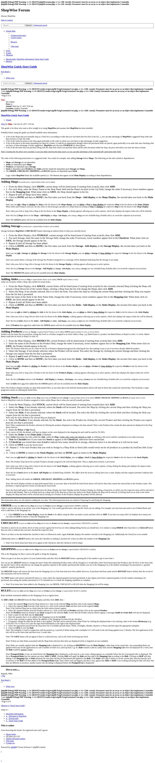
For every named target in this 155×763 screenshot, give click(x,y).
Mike (3, 100)
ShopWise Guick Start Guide (19, 66)
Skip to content (7, 20)
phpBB (13, 747)
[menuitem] (18, 35)
